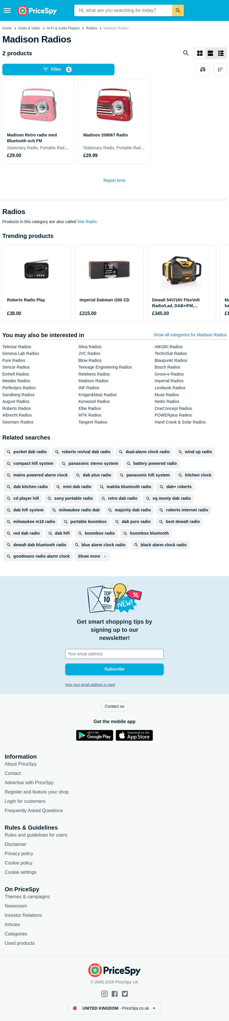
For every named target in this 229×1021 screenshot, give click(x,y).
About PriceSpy (21, 764)
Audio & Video (29, 28)
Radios (91, 28)
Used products (20, 943)
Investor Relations (23, 915)
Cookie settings (20, 872)
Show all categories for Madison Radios (190, 334)
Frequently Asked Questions (34, 810)
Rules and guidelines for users (36, 835)
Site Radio (86, 221)
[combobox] (123, 10)
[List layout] (210, 53)
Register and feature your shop (37, 791)
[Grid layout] (200, 53)
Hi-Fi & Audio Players (63, 28)
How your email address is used (90, 685)
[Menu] (7, 10)
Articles (12, 924)
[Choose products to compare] (202, 69)
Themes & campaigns (27, 896)
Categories (16, 933)
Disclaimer (16, 844)
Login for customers (25, 801)
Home (7, 28)
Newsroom (16, 905)
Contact (13, 773)
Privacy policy (19, 853)
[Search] (178, 10)
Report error (114, 180)
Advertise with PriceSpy (29, 782)
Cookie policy (18, 862)
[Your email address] (114, 654)
